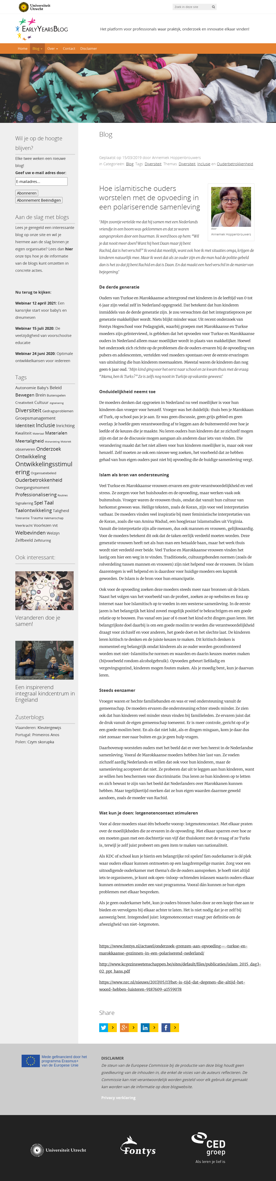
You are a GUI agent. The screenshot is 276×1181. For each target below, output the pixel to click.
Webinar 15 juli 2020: (34, 328)
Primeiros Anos (45, 734)
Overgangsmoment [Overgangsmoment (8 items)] (32, 487)
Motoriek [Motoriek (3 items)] (66, 441)
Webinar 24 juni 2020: (35, 353)
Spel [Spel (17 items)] (38, 502)
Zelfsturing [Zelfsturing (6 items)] (42, 540)
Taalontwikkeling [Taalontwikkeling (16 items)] (33, 510)
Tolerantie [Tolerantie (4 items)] (22, 518)
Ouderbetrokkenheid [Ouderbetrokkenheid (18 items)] (38, 480)
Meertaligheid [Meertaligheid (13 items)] (29, 441)
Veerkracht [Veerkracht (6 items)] (24, 525)
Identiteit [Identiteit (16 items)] (25, 425)
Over (52, 48)
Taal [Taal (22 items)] (49, 502)
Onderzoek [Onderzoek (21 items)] (48, 448)
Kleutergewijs (49, 727)
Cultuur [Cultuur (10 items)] (41, 402)
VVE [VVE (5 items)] (55, 525)
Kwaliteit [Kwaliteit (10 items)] (23, 433)
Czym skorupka (40, 741)
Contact (69, 48)
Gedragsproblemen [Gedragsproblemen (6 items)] (57, 411)
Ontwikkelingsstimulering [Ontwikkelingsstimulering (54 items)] (43, 468)
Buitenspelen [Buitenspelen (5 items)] (56, 395)
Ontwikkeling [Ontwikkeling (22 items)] (30, 456)
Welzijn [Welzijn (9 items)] (53, 533)
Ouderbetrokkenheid (235, 163)
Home (22, 48)
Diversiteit (153, 163)
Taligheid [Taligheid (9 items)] (61, 510)
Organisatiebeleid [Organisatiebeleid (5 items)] (43, 473)
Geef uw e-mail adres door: (40, 172)
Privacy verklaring (118, 1097)
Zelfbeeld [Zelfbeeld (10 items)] (24, 540)
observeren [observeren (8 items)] (25, 449)
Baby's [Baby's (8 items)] (43, 387)
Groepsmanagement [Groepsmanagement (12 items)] (35, 418)
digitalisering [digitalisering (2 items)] (57, 403)
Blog (37, 48)
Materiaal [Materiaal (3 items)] (38, 433)
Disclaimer (88, 48)
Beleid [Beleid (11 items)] (56, 387)
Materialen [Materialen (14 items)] (56, 433)
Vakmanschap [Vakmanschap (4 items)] (54, 518)
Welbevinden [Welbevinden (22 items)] (30, 532)
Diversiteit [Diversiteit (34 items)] (28, 410)
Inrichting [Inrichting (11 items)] (65, 425)
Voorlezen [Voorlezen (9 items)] (42, 525)
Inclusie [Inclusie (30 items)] (45, 425)
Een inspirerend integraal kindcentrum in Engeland (45, 693)
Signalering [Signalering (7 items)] (24, 503)
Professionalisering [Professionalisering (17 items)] (36, 494)
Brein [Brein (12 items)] (40, 395)
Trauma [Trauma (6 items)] (37, 518)
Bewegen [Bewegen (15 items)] (24, 395)
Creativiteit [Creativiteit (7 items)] (24, 402)
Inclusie (203, 163)
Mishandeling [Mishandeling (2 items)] (52, 441)
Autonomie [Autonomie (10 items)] (25, 387)
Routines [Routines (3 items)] (63, 495)
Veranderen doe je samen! (37, 621)
